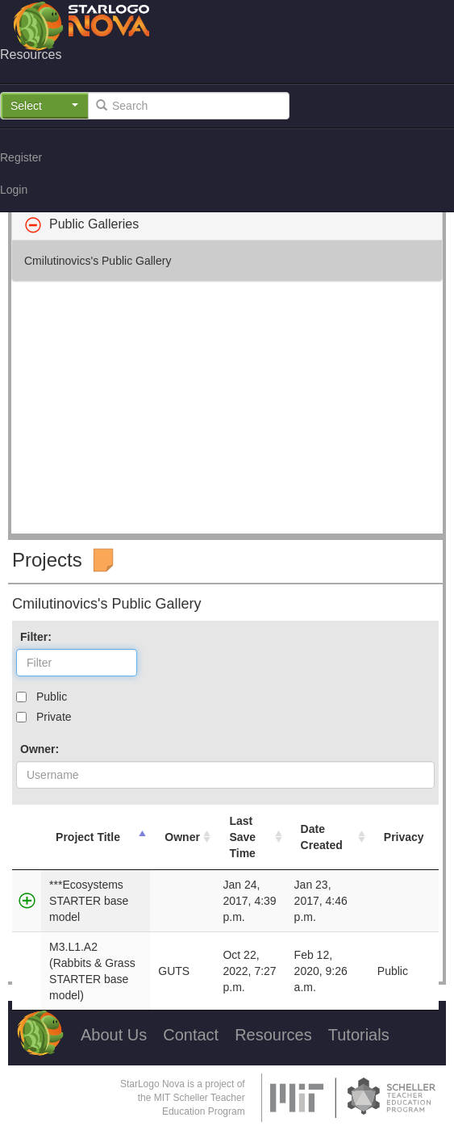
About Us (114, 1035)
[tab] (227, 224)
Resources (273, 1035)
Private (54, 716)
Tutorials (358, 1035)
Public (51, 696)
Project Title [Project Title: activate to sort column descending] (88, 837)
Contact (191, 1035)
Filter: (36, 636)
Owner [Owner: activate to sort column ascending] (182, 837)
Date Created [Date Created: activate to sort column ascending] (322, 837)
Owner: (39, 749)
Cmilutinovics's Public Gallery (97, 260)
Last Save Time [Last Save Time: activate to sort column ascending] (242, 837)
